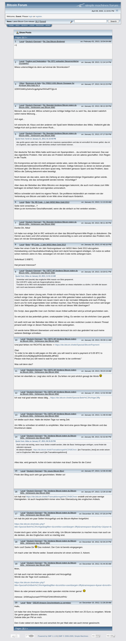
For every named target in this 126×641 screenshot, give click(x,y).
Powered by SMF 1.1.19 (47, 636)
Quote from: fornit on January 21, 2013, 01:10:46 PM (35, 139)
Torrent (42, 21)
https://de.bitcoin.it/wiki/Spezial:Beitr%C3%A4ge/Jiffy (75, 397)
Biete (28, 202)
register (38, 16)
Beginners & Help (33, 83)
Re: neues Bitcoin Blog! (54, 471)
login (31, 16)
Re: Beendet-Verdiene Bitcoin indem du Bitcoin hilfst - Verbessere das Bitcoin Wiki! (48, 106)
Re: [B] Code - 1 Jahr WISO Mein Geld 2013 (50, 202)
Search (24, 25)
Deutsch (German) (33, 41)
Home (11, 25)
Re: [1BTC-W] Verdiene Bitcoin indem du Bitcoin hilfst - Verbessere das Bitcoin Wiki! (48, 271)
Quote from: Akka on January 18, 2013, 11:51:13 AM (35, 276)
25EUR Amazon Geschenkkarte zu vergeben (52, 603)
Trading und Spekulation (36, 61)
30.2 (37, 21)
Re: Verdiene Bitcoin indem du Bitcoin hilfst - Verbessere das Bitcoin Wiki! (48, 437)
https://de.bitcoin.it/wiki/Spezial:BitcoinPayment (77, 345)
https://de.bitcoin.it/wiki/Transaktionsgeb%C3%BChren (55, 450)
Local (21, 41)
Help (18, 25)
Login (32, 25)
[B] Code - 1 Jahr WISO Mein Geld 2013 (49, 244)
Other (21, 83)
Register (40, 25)
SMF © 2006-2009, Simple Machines (73, 636)
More (48, 25)
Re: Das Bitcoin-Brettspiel (54, 41)
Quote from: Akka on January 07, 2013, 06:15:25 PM (35, 441)
